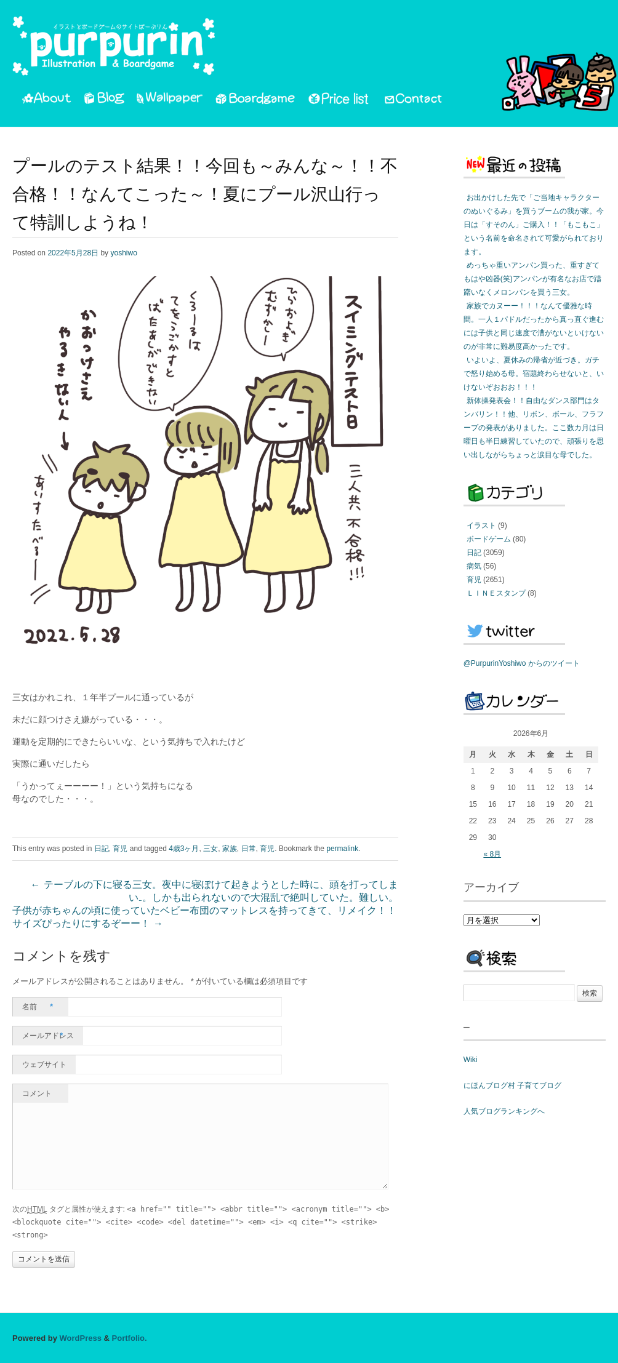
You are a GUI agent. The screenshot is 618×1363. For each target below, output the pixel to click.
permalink (342, 848)
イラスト (481, 525)
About (46, 100)
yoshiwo (123, 253)
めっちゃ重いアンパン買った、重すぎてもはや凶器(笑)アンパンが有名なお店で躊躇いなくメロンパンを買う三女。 (532, 279)
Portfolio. (129, 1338)
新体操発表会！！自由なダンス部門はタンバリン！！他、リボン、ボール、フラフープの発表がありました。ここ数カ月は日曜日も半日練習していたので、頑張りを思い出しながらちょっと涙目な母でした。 (534, 427)
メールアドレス (48, 1035)
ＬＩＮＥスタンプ (496, 593)
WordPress (81, 1338)
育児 (120, 848)
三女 (210, 848)
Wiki (471, 1059)
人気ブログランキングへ (504, 1111)
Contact (413, 100)
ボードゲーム (489, 539)
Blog (104, 100)
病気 (474, 566)
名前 (37, 1007)
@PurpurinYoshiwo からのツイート (522, 663)
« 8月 (492, 854)
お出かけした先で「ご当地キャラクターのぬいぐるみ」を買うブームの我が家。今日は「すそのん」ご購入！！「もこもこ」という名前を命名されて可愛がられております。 (534, 224)
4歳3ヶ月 (184, 848)
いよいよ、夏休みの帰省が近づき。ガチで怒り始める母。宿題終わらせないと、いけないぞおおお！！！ (534, 373)
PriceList (339, 100)
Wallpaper (170, 100)
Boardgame (255, 100)
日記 (101, 848)
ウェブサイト (44, 1064)
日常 (248, 848)
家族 (229, 848)
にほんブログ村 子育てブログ (512, 1085)
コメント (37, 1093)
